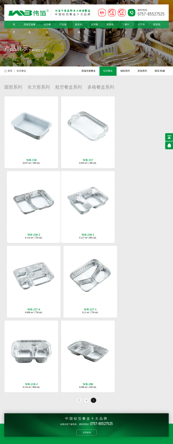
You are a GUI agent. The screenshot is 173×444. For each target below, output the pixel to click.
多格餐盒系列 (100, 87)
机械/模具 (51, 402)
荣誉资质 (9, 406)
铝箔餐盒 (47, 25)
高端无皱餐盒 (29, 25)
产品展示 (62, 25)
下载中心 (125, 25)
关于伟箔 (141, 25)
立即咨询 (86, 357)
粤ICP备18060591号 (66, 439)
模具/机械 (79, 25)
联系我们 (156, 25)
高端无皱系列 (34, 398)
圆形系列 (13, 87)
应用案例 (94, 25)
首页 (14, 25)
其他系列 (142, 71)
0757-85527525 (80, 406)
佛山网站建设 (153, 439)
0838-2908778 (80, 424)
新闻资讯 (110, 25)
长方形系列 (39, 87)
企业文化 (9, 402)
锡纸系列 (125, 71)
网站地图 (164, 439)
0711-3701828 (80, 415)
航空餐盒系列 (68, 87)
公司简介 (9, 398)
